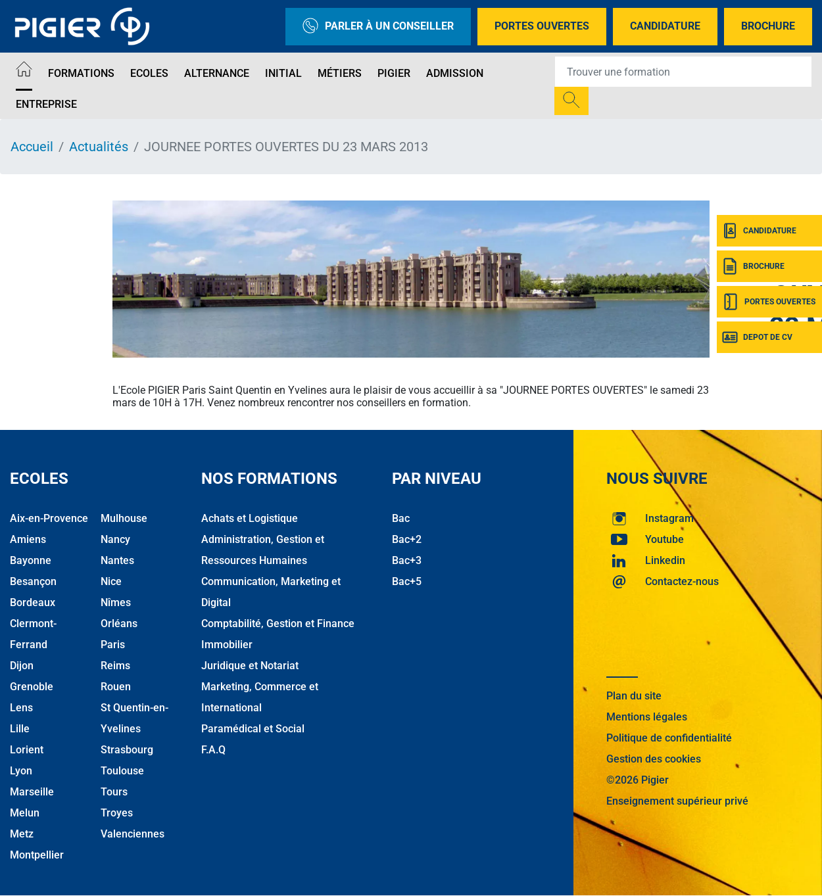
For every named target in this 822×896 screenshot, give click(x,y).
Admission (454, 73)
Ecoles (149, 73)
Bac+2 (407, 539)
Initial (283, 73)
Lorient (26, 749)
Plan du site (634, 696)
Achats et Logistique (249, 518)
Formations (81, 73)
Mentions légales (646, 717)
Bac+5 (407, 581)
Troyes (117, 813)
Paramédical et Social (252, 728)
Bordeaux (32, 602)
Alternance (216, 73)
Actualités (98, 146)
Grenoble (31, 686)
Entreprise (46, 104)
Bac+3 (407, 560)
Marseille (32, 792)
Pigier (393, 73)
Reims (115, 665)
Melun (24, 813)
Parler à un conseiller (378, 26)
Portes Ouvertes (542, 26)
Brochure (768, 26)
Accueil (32, 146)
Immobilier (227, 644)
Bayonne (30, 560)
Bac (401, 518)
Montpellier (37, 855)
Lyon (21, 771)
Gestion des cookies (653, 759)
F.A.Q (213, 749)
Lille (20, 728)
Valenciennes (132, 834)
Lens (21, 707)
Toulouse (122, 771)
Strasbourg (127, 749)
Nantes (117, 560)
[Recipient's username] (683, 72)
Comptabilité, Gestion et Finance (277, 623)
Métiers (340, 73)
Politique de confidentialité (669, 738)
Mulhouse (124, 518)
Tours (114, 792)
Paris (113, 644)
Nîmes (116, 602)
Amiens (28, 539)
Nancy (115, 539)
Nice (111, 581)
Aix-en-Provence (49, 518)
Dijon (22, 665)
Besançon (33, 581)
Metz (22, 834)
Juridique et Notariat (250, 665)
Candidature (665, 26)
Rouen (116, 686)
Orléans (119, 623)
